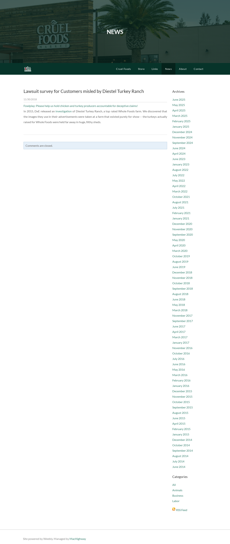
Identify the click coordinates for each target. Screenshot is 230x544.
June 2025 (178, 99)
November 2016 (182, 348)
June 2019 (178, 267)
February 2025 (181, 121)
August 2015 (180, 412)
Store (141, 68)
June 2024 (178, 148)
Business (177, 495)
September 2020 (182, 234)
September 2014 (182, 450)
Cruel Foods (123, 68)
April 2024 (178, 153)
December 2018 (182, 272)
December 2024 (182, 132)
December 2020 (182, 223)
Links (155, 68)
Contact (198, 68)
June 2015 (178, 418)
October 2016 (181, 353)
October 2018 (181, 283)
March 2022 (179, 191)
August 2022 (180, 169)
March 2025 (179, 115)
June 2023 (178, 159)
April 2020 (178, 245)
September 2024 (182, 142)
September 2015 (182, 407)
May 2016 (178, 369)
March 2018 (179, 310)
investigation (64, 111)
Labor (176, 501)
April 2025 (178, 110)
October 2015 (181, 402)
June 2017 (178, 326)
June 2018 (178, 299)
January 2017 (180, 342)
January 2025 (180, 126)
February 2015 (181, 429)
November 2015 (182, 396)
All (174, 484)
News (168, 68)
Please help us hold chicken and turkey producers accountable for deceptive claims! (87, 105)
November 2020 (182, 229)
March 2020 (179, 250)
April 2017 (178, 331)
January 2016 (180, 385)
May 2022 (178, 180)
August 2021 (180, 202)
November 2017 (182, 315)
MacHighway (78, 538)
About (183, 68)
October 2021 (181, 196)
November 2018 (182, 277)
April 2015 (178, 423)
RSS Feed (181, 510)
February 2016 (181, 380)
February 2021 (181, 213)
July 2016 (178, 358)
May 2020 (178, 240)
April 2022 (178, 186)
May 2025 (178, 105)
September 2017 (182, 321)
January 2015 (180, 434)
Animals (177, 490)
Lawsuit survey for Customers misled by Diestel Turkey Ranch (84, 91)
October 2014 (181, 445)
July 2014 (178, 461)
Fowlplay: (30, 105)
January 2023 (180, 164)
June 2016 (178, 364)
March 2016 (179, 375)
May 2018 (178, 304)
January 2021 (180, 218)
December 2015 (182, 391)
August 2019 (180, 261)
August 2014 (180, 456)
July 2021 (178, 207)
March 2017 (179, 337)
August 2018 (180, 294)
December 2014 (182, 439)
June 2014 (178, 466)
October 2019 (181, 256)
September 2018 (182, 288)
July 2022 (178, 175)
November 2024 (182, 137)
